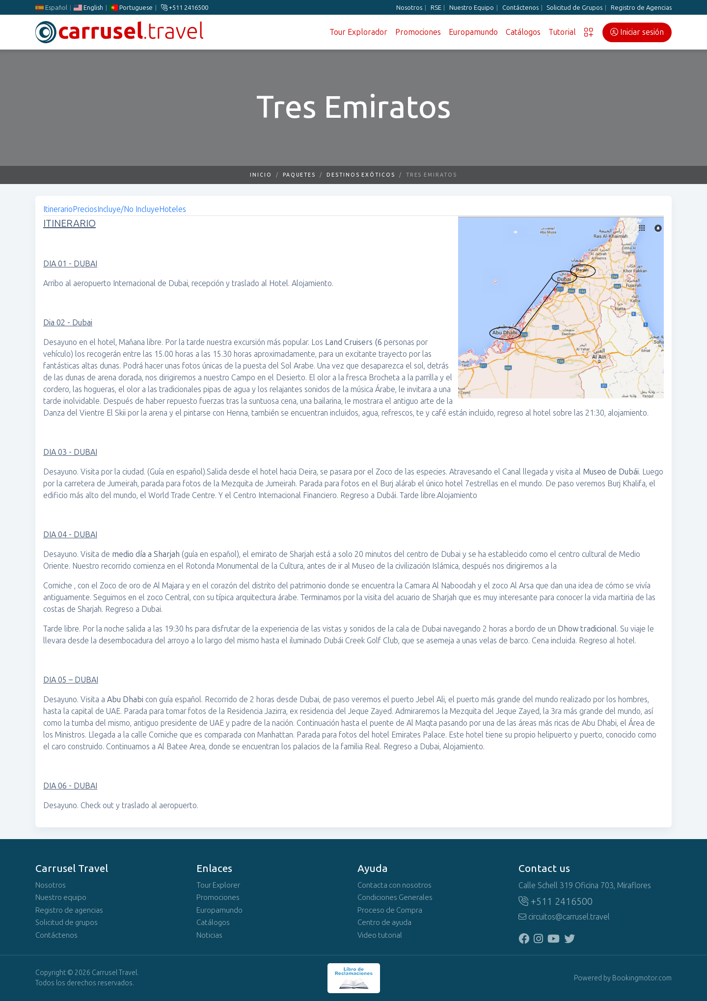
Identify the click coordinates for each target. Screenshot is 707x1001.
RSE (436, 7)
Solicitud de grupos (66, 922)
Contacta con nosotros (394, 885)
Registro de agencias (69, 910)
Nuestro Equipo (471, 7)
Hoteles (172, 209)
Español (51, 7)
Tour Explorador (358, 32)
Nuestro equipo (60, 897)
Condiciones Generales (395, 897)
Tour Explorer (218, 885)
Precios (85, 209)
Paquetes (299, 175)
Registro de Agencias (641, 7)
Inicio (261, 175)
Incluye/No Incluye (128, 209)
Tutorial (562, 32)
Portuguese (131, 7)
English (88, 7)
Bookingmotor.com (642, 978)
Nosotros (409, 7)
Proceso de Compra (389, 910)
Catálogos (523, 32)
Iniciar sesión (637, 32)
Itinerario (58, 209)
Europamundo (473, 32)
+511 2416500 (184, 7)
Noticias (209, 935)
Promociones (418, 32)
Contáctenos (520, 7)
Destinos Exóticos (360, 175)
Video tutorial (379, 935)
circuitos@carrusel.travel (564, 917)
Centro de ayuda (384, 922)
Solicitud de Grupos (574, 7)
